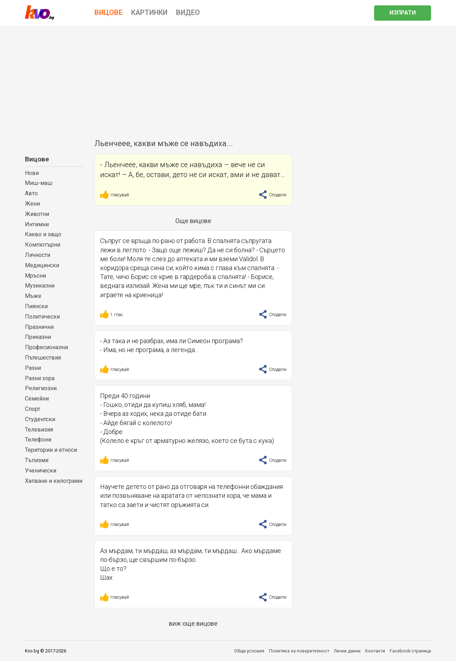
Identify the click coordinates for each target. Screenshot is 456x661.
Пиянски (36, 306)
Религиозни (41, 388)
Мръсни (35, 275)
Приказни (38, 337)
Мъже (33, 296)
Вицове (37, 159)
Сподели (272, 194)
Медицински (42, 265)
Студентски (40, 419)
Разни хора (40, 378)
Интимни (37, 224)
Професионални (46, 347)
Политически (42, 316)
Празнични (39, 327)
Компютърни (42, 244)
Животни (37, 214)
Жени (32, 203)
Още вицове (193, 220)
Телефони (38, 439)
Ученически (40, 470)
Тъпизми (36, 460)
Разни (33, 368)
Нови (32, 173)
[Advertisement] (228, 80)
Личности (37, 255)
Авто (31, 193)
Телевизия (39, 429)
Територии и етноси (51, 449)
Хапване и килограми (53, 480)
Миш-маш (38, 183)
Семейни (37, 398)
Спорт (32, 409)
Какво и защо (43, 234)
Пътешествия (43, 357)
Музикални (40, 285)
